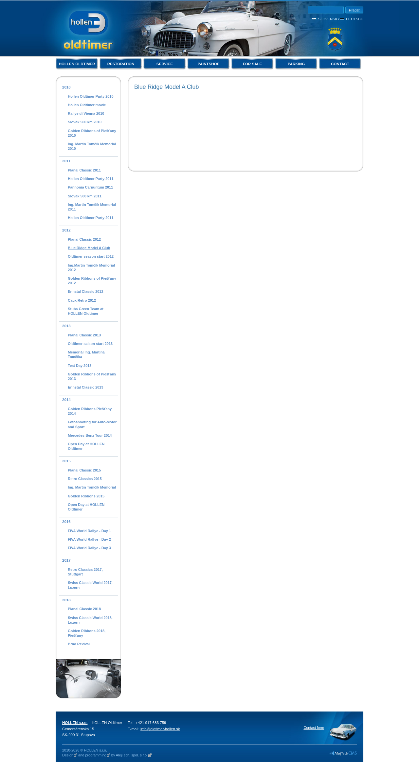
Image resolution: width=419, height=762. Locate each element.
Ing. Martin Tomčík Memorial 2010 (92, 146)
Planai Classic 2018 (84, 609)
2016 (66, 522)
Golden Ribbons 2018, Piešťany (86, 633)
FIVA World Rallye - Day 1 (89, 531)
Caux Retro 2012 (82, 300)
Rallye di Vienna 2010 (86, 113)
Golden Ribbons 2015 (86, 496)
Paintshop (208, 64)
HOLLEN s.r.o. (74, 723)
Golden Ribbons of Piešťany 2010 (92, 133)
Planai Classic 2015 (84, 470)
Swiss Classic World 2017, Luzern (90, 585)
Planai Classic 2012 (84, 239)
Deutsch (354, 19)
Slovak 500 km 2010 (84, 122)
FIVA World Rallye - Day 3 (89, 548)
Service (164, 64)
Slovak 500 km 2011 (84, 196)
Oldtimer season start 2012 (91, 256)
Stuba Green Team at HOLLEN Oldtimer (85, 311)
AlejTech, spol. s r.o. (132, 755)
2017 (66, 560)
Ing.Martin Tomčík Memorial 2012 (91, 267)
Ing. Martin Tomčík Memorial (92, 487)
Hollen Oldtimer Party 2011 (90, 179)
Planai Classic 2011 (84, 170)
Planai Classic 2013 (84, 335)
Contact (340, 64)
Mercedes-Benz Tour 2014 (90, 435)
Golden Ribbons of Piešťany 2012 (92, 280)
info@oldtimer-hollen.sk (160, 729)
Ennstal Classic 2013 (85, 387)
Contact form (313, 728)
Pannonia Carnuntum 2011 (90, 187)
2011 (66, 161)
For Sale (252, 64)
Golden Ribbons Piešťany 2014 (90, 411)
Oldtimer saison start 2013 (90, 344)
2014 (66, 400)
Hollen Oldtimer (77, 64)
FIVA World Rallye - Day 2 (89, 539)
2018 (66, 600)
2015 (66, 461)
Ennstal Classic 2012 (85, 291)
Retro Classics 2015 (84, 479)
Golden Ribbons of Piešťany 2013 (92, 376)
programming (95, 755)
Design (67, 755)
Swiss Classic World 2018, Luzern (90, 620)
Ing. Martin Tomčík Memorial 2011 (92, 207)
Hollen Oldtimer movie (87, 105)
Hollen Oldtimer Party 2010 (90, 96)
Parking (296, 64)
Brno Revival (79, 644)
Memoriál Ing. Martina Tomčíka (86, 354)
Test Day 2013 (79, 366)
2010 (66, 87)
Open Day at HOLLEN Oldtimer (86, 446)
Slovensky (329, 19)
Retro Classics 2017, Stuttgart (85, 572)
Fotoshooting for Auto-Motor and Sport (92, 424)
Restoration (121, 64)
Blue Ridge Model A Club (89, 248)
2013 (66, 326)
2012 (66, 230)
